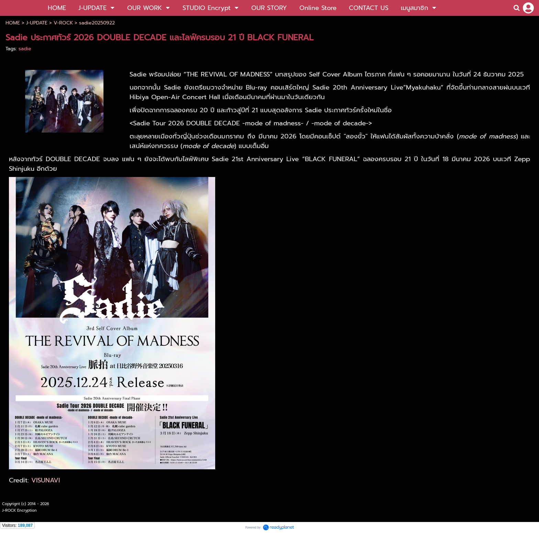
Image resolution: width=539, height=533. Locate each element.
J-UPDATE (36, 23)
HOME (13, 23)
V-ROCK (63, 23)
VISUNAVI (45, 480)
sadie (25, 48)
